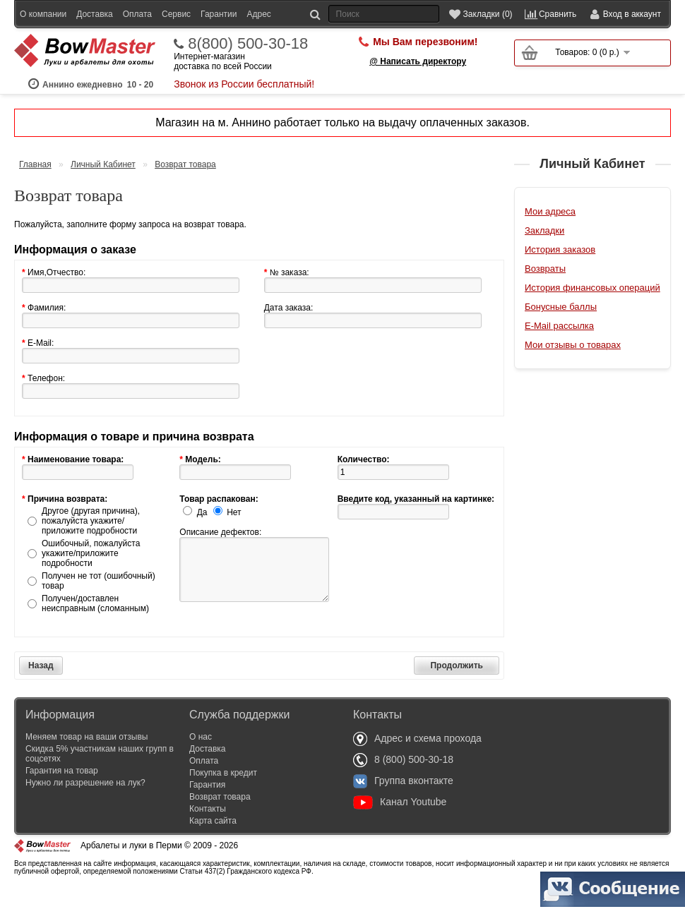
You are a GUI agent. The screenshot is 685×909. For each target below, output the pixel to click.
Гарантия (207, 804)
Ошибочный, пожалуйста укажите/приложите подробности (91, 573)
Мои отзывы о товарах (573, 364)
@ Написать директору (417, 81)
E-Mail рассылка (559, 345)
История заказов (560, 269)
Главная (35, 184)
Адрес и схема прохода (417, 758)
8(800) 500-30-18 (248, 63)
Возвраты (545, 288)
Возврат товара (185, 184)
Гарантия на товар (61, 790)
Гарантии (219, 14)
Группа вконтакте (403, 800)
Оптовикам (41, 35)
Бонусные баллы (561, 326)
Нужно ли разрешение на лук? (85, 802)
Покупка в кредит (223, 792)
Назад (41, 685)
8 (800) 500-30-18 (403, 779)
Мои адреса (550, 231)
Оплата (137, 14)
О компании (43, 14)
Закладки (544, 250)
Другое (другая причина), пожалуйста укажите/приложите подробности (91, 540)
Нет (234, 532)
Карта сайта (213, 840)
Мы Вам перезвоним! (425, 61)
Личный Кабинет (103, 184)
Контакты (207, 828)
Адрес (258, 14)
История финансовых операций (592, 307)
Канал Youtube (399, 821)
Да (202, 532)
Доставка (94, 14)
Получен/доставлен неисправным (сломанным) (95, 623)
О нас (200, 756)
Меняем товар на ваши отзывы (86, 756)
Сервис (176, 14)
